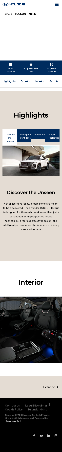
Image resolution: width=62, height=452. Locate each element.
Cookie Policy (14, 409)
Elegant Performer (54, 136)
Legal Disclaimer (36, 405)
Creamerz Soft (13, 421)
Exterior (25, 81)
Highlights (9, 81)
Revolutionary (39, 134)
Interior (39, 81)
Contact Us (12, 405)
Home (6, 13)
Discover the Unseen (10, 138)
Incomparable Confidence (25, 136)
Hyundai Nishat (38, 409)
